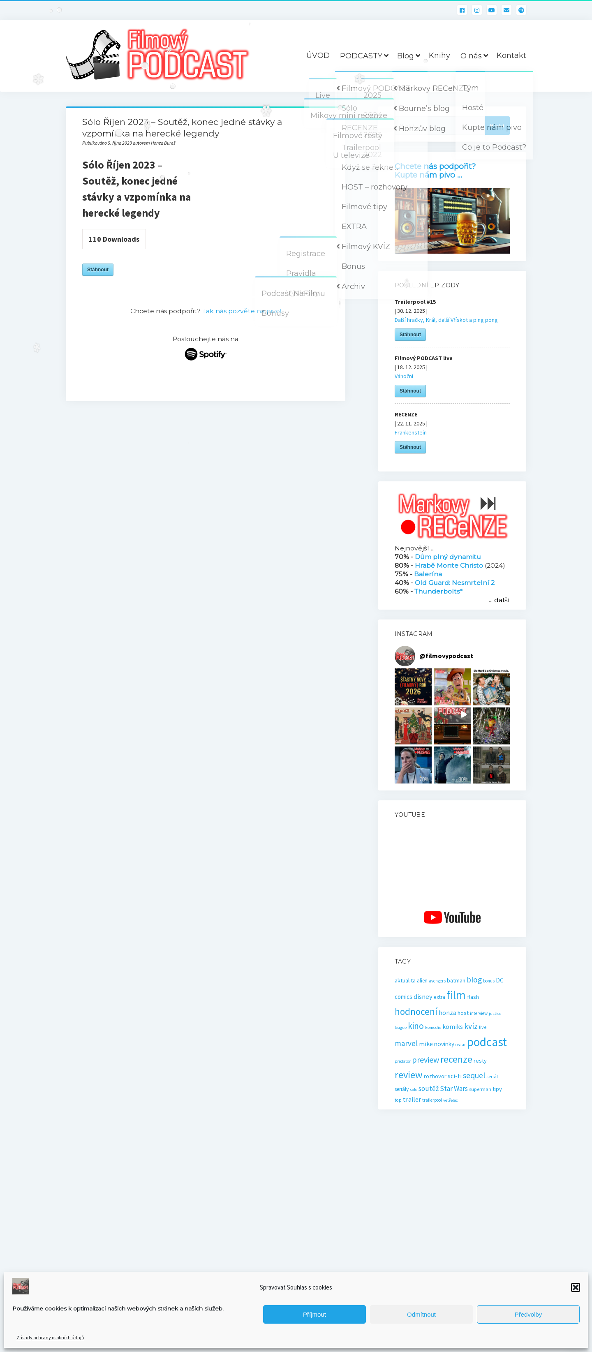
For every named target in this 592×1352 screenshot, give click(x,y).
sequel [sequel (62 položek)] (474, 1075)
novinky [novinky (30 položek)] (444, 1044)
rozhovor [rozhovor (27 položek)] (435, 1076)
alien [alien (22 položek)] (422, 980)
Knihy (439, 55)
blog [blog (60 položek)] (474, 980)
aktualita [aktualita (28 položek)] (405, 980)
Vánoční (404, 376)
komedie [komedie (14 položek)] (433, 1027)
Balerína (428, 574)
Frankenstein (411, 432)
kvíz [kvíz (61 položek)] (471, 1026)
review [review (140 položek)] (409, 1074)
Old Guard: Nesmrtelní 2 (455, 583)
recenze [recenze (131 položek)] (456, 1059)
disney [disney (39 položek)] (423, 996)
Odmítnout (421, 1314)
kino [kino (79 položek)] (416, 1025)
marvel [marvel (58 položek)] (406, 1043)
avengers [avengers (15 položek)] (437, 981)
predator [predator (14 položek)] (403, 1061)
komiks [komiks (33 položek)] (452, 1027)
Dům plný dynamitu (448, 557)
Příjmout (314, 1314)
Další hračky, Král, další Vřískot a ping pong (446, 320)
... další (499, 600)
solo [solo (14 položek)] (413, 1089)
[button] (575, 1287)
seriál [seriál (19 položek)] (492, 1076)
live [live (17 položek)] (483, 1027)
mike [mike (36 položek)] (426, 1044)
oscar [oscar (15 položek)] (461, 1044)
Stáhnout (98, 270)
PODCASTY (361, 55)
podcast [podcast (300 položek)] (487, 1041)
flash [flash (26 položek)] (473, 997)
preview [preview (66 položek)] (425, 1059)
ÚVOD (318, 55)
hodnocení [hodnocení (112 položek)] (416, 1011)
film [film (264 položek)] (456, 994)
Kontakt (511, 55)
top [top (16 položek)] (398, 1100)
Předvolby (528, 1314)
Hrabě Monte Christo (449, 565)
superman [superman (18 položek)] (480, 1089)
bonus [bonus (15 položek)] (489, 981)
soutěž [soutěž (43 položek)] (429, 1088)
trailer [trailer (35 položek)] (412, 1099)
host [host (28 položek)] (463, 1013)
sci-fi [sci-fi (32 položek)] (455, 1076)
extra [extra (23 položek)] (439, 997)
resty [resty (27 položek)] (480, 1060)
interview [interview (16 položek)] (479, 1013)
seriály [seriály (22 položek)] (402, 1089)
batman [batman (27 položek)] (456, 980)
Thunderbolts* (438, 591)
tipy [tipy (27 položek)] (497, 1089)
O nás (471, 55)
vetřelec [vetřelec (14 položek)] (450, 1100)
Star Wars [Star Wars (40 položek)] (454, 1088)
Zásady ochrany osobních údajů (50, 1337)
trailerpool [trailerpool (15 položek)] (432, 1100)
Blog (405, 55)
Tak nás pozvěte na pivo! (241, 311)
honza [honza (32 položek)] (447, 1013)
